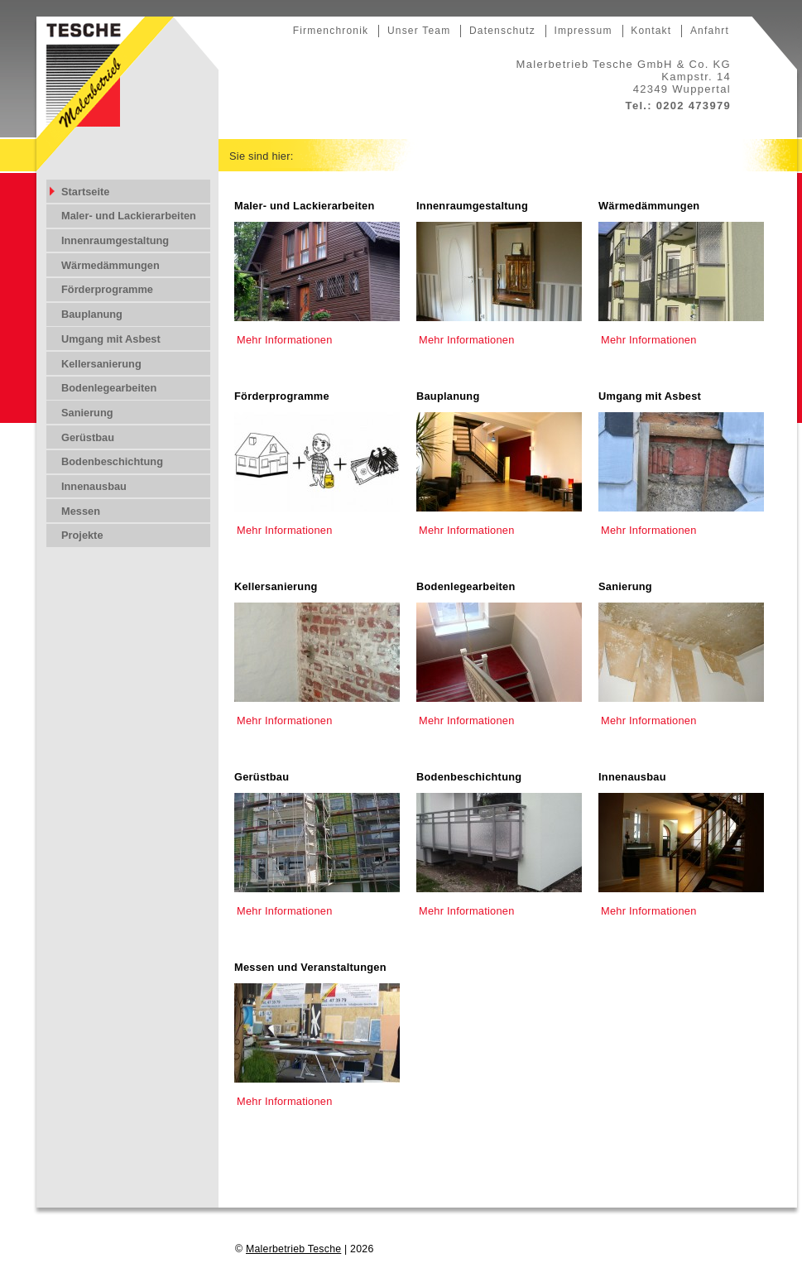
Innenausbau (632, 777)
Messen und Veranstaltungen (310, 967)
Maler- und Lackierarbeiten (304, 205)
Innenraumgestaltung (472, 205)
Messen (80, 511)
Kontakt (651, 30)
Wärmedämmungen (648, 205)
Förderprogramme (281, 396)
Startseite (85, 191)
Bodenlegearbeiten (466, 586)
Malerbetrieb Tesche (293, 1249)
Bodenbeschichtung (468, 777)
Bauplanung (448, 396)
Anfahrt (709, 30)
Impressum (583, 30)
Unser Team (418, 30)
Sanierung (625, 586)
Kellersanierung (276, 586)
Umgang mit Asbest (649, 396)
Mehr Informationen (285, 340)
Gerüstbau (261, 777)
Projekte (82, 535)
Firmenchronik (331, 30)
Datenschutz (502, 30)
